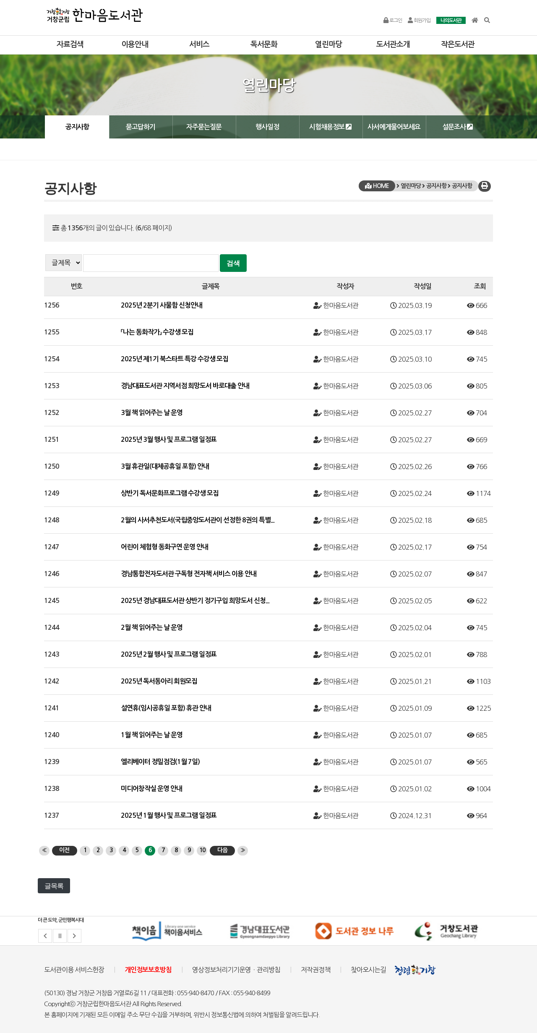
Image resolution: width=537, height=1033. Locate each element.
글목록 (53, 886)
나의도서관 (451, 20)
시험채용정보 (330, 126)
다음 (222, 850)
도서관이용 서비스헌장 (74, 969)
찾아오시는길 (368, 969)
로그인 (392, 20)
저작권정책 (315, 969)
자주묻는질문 (204, 127)
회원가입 (419, 20)
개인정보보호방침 (148, 970)
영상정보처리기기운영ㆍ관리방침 (236, 969)
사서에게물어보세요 (394, 127)
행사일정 (267, 127)
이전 (64, 850)
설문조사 (457, 126)
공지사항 (77, 127)
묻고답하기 (140, 127)
